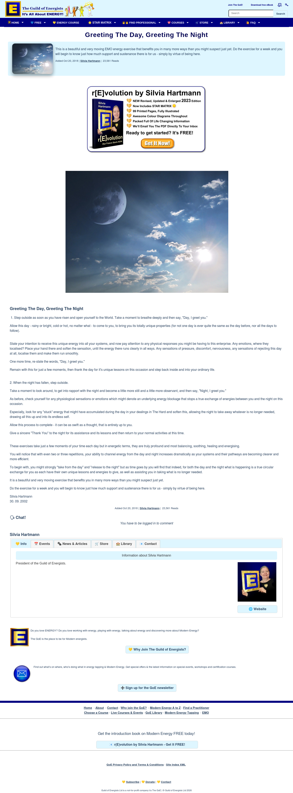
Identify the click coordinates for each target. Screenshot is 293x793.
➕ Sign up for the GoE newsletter (147, 688)
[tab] (21, 544)
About (99, 707)
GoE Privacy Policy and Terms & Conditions (135, 764)
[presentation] (72, 544)
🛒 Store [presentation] (101, 544)
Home (88, 707)
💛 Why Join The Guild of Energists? (157, 649)
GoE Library (153, 712)
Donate (150, 782)
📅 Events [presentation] (42, 544)
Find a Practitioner (196, 707)
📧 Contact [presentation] (148, 544)
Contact (112, 707)
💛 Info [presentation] (21, 544)
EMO (205, 712)
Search (280, 14)
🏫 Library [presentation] (124, 544)
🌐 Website (257, 609)
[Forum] (280, 5)
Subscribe (132, 782)
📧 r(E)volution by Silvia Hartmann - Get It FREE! (147, 744)
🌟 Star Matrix (99, 22)
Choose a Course (96, 712)
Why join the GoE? (134, 707)
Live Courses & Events (127, 712)
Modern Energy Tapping (182, 712)
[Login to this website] (287, 5)
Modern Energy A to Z (165, 707)
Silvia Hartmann (90, 61)
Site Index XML (176, 764)
